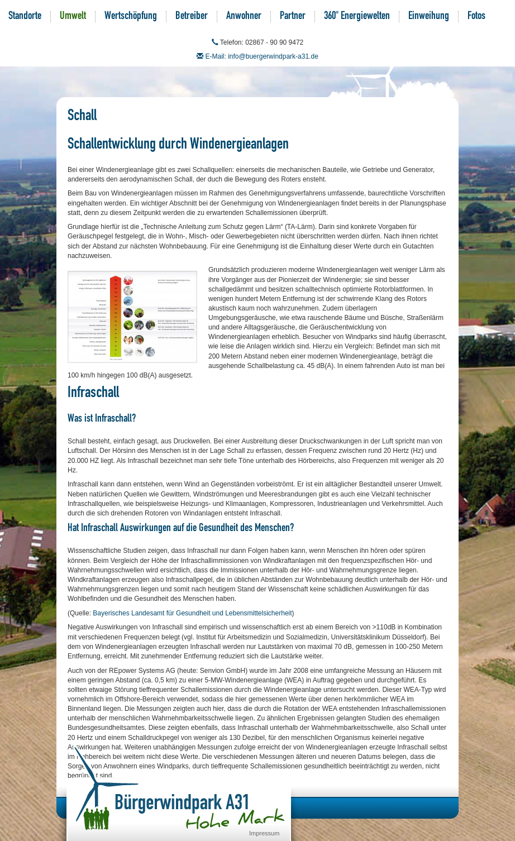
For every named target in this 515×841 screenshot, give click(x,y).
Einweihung (428, 16)
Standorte (24, 16)
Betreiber (191, 16)
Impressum (264, 833)
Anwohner (243, 16)
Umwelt (73, 16)
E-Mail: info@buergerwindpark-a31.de (262, 56)
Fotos (476, 16)
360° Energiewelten (357, 16)
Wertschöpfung (130, 16)
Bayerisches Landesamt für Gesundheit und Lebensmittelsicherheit (192, 613)
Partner (293, 16)
